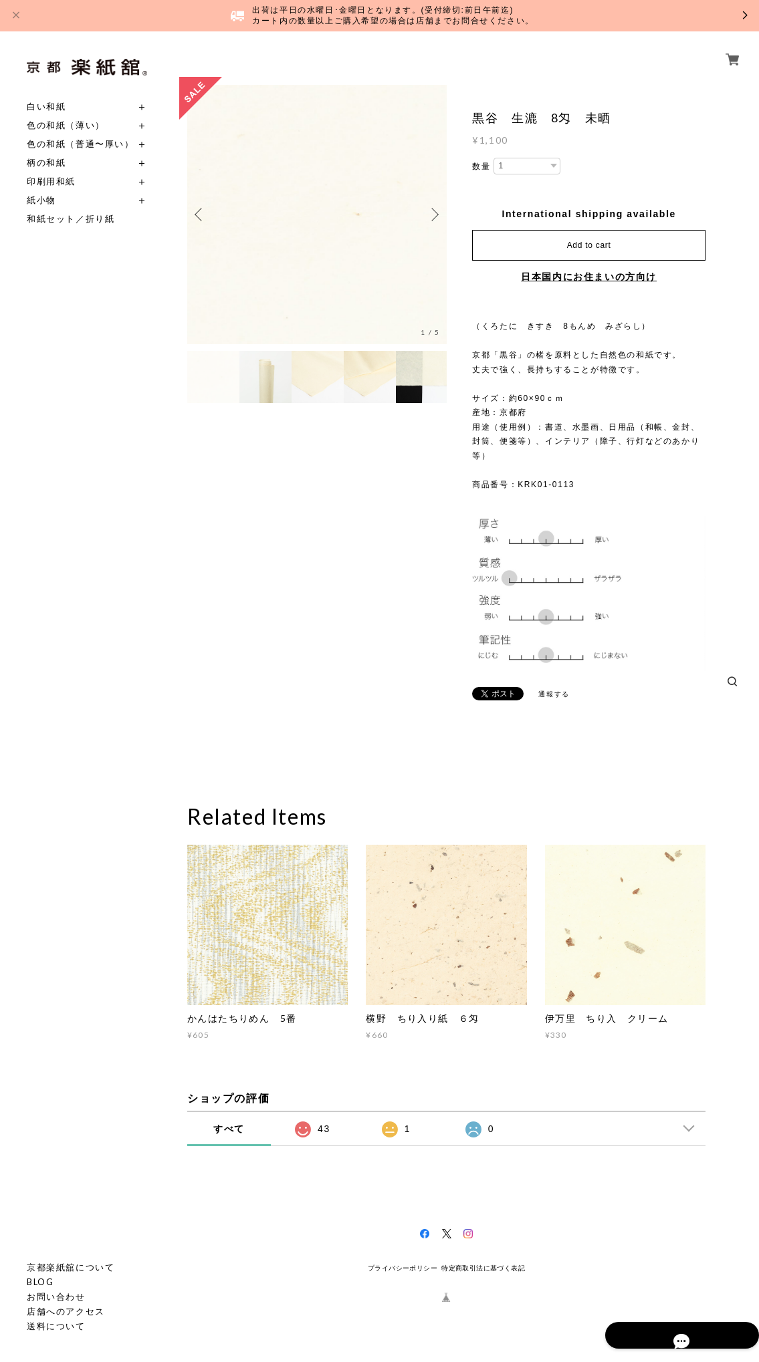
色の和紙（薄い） (66, 125)
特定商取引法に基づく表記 (483, 1268)
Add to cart (589, 245)
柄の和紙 (46, 162)
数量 (481, 166)
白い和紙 (46, 106)
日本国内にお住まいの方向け (589, 276)
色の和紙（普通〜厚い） (80, 144)
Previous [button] (200, 214)
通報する (553, 694)
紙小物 (41, 200)
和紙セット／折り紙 (70, 219)
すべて (229, 1128)
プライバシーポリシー (402, 1268)
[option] (317, 214)
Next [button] (433, 214)
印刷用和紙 (51, 181)
